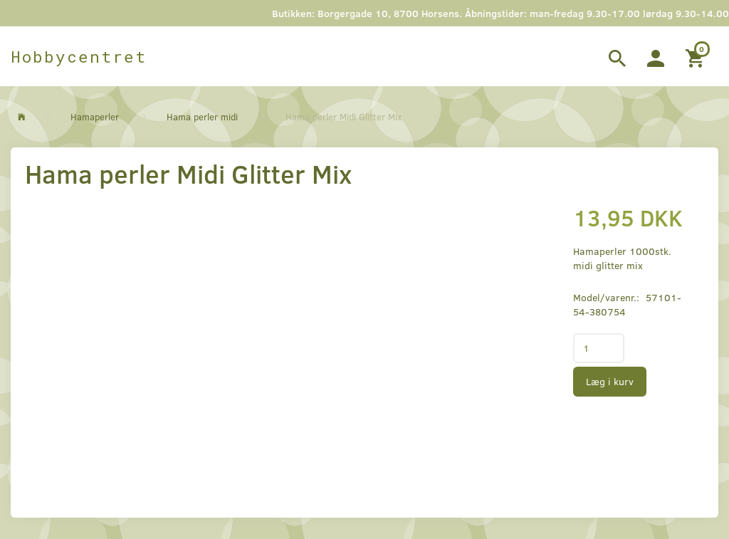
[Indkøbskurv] (696, 56)
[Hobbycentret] (79, 56)
